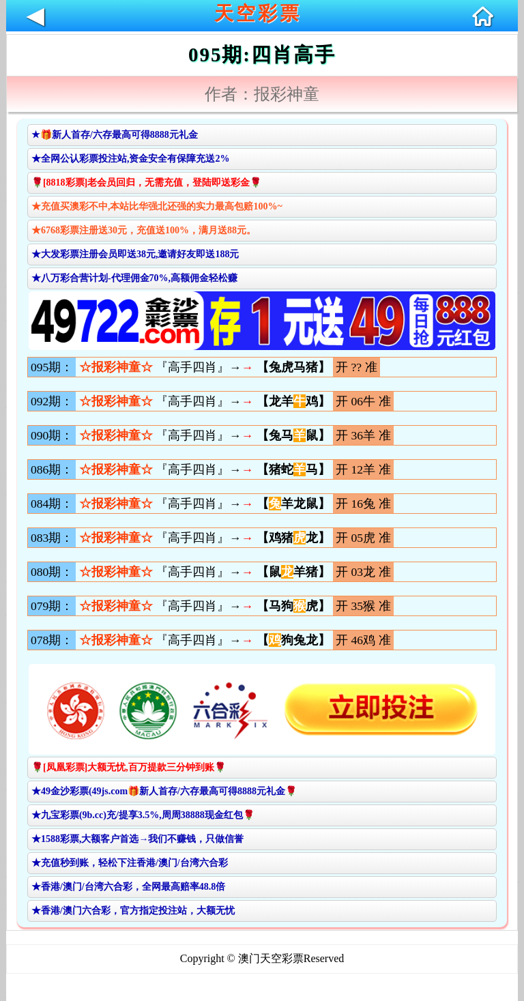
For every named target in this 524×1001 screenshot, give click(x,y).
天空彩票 (258, 13)
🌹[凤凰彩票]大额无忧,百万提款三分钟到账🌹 (128, 767)
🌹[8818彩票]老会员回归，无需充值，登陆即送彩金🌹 (146, 182)
